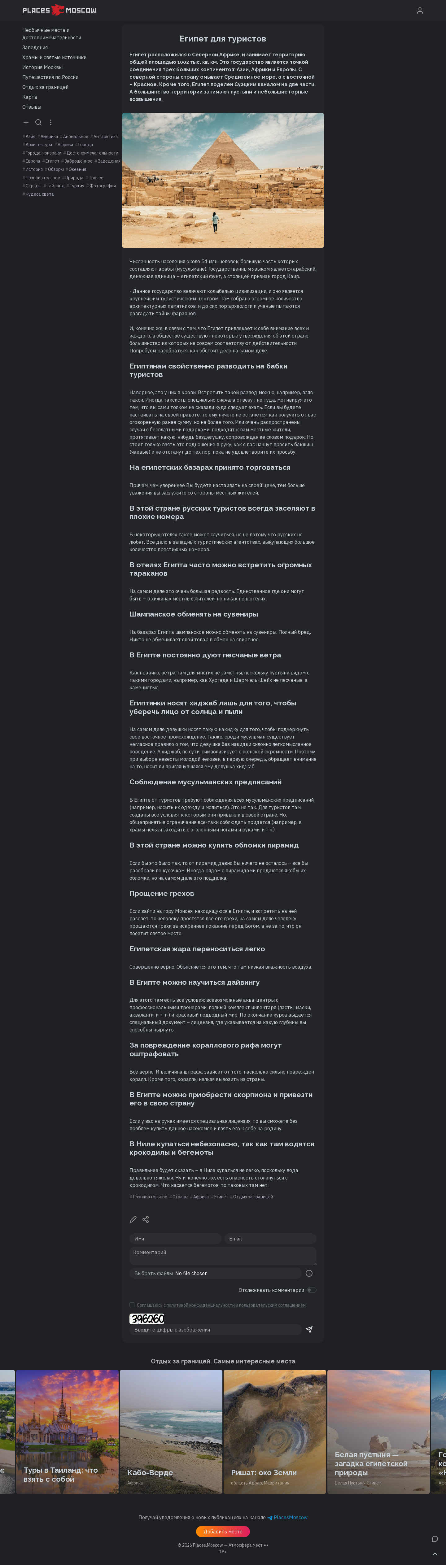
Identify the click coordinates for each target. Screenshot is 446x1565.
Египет (52, 161)
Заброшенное (78, 161)
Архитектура (39, 144)
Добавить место (223, 1531)
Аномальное (75, 136)
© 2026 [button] (223, 1545)
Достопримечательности (92, 153)
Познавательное (43, 178)
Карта (29, 97)
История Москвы (42, 67)
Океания (77, 169)
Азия (30, 136)
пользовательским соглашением (272, 1305)
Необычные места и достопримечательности (51, 34)
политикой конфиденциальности (201, 1305)
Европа (33, 161)
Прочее (96, 178)
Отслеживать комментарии (271, 1290)
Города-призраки (43, 153)
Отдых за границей (45, 87)
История (34, 169)
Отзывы (31, 107)
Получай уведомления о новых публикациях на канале (223, 1517)
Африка (65, 144)
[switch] (312, 1290)
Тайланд (56, 186)
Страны (34, 186)
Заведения (35, 47)
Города (85, 144)
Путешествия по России (50, 77)
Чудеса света (40, 194)
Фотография (103, 186)
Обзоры (56, 169)
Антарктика (106, 136)
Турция (77, 186)
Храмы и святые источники (54, 57)
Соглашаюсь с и (221, 1305)
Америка (49, 136)
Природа (74, 178)
